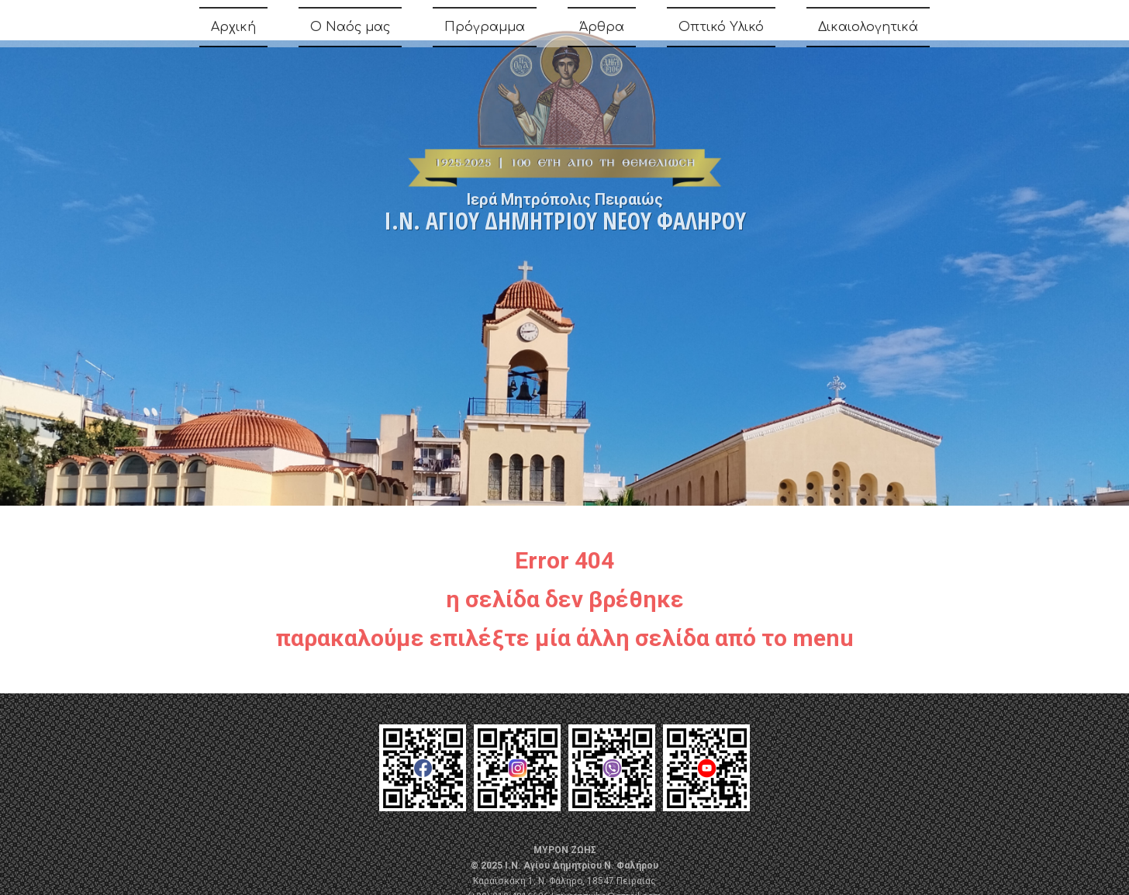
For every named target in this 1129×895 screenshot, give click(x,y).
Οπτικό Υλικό (721, 30)
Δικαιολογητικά (868, 30)
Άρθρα (601, 30)
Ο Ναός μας (350, 30)
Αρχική (233, 30)
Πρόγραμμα (484, 30)
